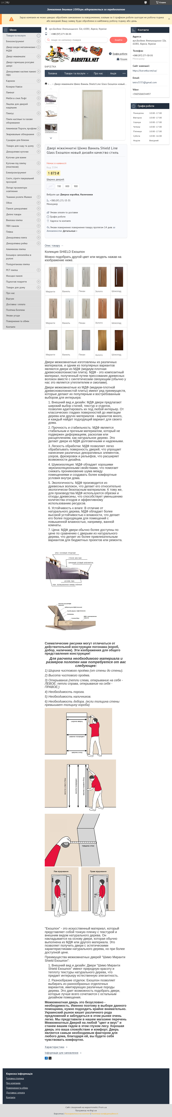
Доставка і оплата (15, 304)
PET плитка (12, 270)
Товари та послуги (16, 35)
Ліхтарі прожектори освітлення (16, 189)
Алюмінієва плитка (16, 249)
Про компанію (13, 1083)
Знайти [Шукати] (118, 40)
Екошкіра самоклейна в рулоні (18, 256)
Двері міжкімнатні (15, 56)
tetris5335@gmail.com (145, 82)
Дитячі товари (13, 214)
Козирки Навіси (14, 86)
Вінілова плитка (14, 220)
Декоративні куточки (17, 151)
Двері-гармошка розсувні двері (20, 64)
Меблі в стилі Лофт (16, 98)
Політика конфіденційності (104, 1113)
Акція (113, 73)
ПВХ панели (12, 226)
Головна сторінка (15, 1078)
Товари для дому (15, 287)
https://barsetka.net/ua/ (145, 70)
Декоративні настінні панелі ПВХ (21, 73)
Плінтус (10, 113)
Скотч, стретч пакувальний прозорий (20, 180)
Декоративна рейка (16, 243)
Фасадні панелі (14, 275)
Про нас (10, 293)
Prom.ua (103, 1107)
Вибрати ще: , (70, 194)
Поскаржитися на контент (77, 1113)
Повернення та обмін (17, 321)
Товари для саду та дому (20, 145)
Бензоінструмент (15, 41)
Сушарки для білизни (17, 140)
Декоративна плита (16, 237)
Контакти (10, 326)
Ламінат (10, 92)
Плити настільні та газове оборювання (19, 121)
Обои (9, 202)
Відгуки (10, 298)
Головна (52, 73)
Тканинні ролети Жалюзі (19, 197)
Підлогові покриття (16, 281)
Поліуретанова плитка (18, 264)
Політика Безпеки (15, 309)
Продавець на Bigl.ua (86, 1110)
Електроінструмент (16, 172)
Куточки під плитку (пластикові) (16, 165)
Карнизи (10, 80)
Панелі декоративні (16, 208)
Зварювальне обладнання (20, 134)
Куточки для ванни (16, 157)
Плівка (9, 231)
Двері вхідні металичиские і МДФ (21, 49)
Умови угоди (13, 315)
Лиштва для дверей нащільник (17, 105)
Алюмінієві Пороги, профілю (21, 128)
